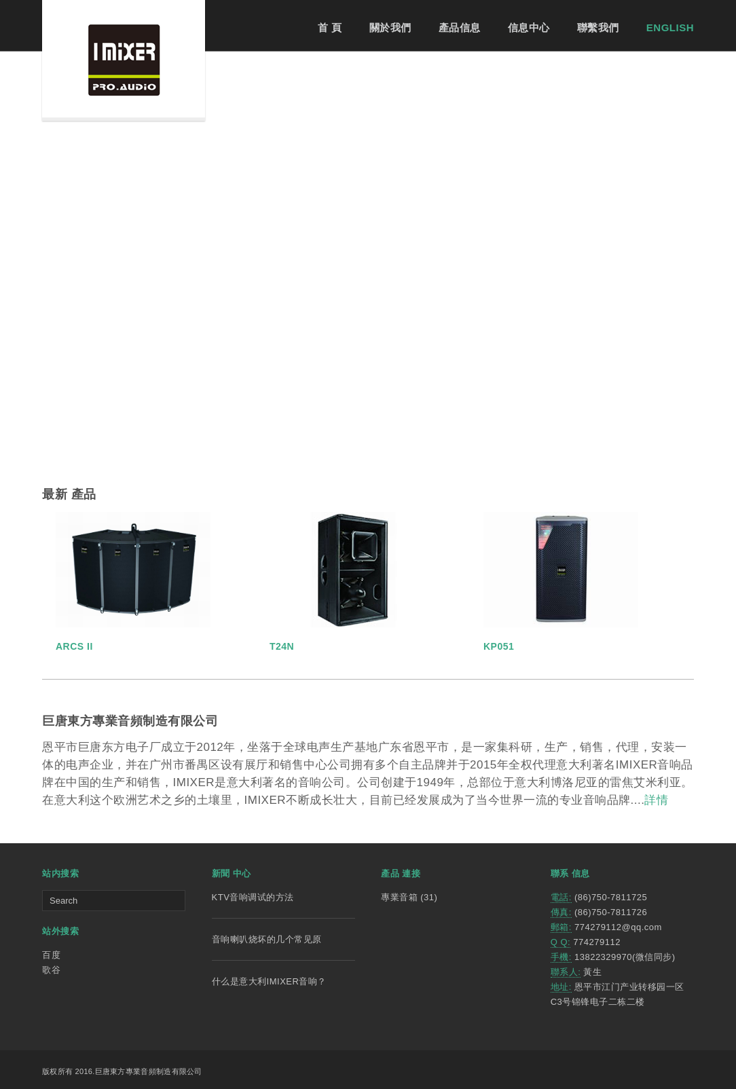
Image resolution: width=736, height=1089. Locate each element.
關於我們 (390, 27)
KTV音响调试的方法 (253, 897)
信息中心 (529, 27)
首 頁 (330, 27)
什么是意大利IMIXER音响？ (269, 981)
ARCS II (74, 646)
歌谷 (51, 970)
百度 (51, 955)
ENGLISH (670, 27)
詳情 (656, 800)
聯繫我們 (598, 27)
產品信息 (460, 27)
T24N (282, 646)
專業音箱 (399, 897)
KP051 (498, 646)
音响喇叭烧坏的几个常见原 (267, 939)
